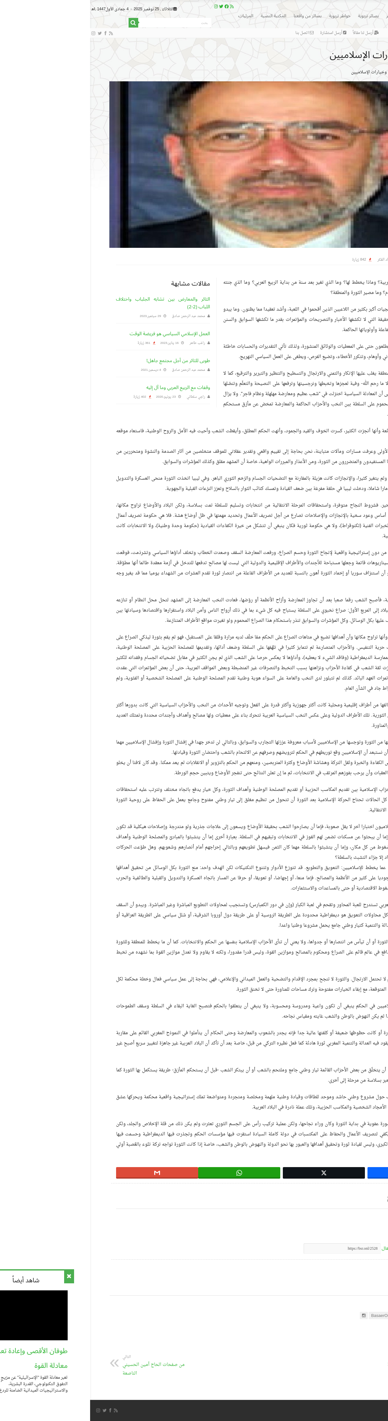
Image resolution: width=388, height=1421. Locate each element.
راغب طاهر (107, 343)
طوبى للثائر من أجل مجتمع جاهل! (88, 360)
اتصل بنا (214, 33)
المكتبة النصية (183, 15)
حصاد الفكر (338, 72)
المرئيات (155, 15)
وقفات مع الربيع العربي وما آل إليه (88, 387)
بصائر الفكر (306, 15)
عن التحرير (348, 1286)
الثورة (355, 1234)
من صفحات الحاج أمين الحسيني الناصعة (65, 1365)
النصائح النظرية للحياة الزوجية (323, 1361)
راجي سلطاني (106, 397)
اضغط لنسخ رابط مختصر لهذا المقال (326, 1248)
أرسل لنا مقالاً (276, 33)
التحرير (351, 259)
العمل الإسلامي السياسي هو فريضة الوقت (79, 334)
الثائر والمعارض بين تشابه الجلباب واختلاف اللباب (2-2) (73, 303)
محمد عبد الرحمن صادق (98, 316)
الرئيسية (330, 15)
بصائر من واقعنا (218, 15)
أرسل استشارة (243, 33)
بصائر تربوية (278, 15)
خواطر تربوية (250, 15)
